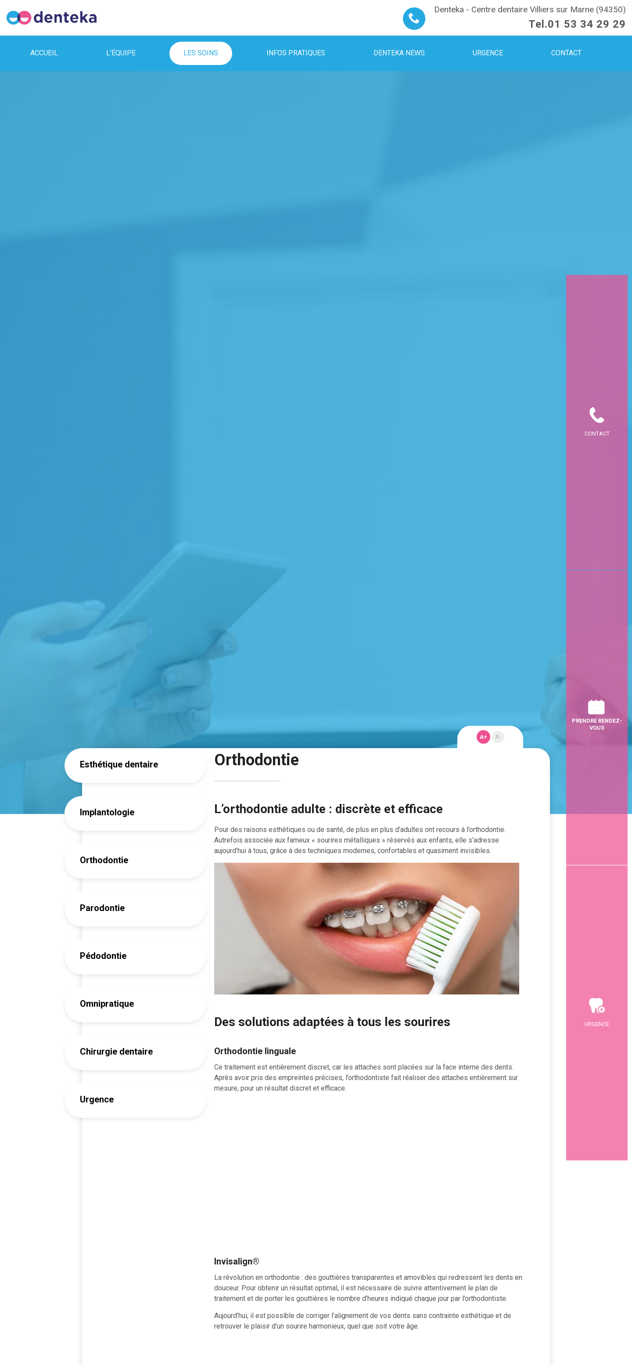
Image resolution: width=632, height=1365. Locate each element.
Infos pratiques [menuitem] (295, 53)
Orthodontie (104, 860)
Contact (597, 298)
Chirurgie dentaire (116, 1051)
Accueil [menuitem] (44, 53)
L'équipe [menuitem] (121, 53)
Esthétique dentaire (119, 764)
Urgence (97, 1099)
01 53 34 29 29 (587, 24)
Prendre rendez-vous (597, 724)
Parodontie (102, 908)
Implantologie (107, 812)
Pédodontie (103, 956)
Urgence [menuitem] (488, 53)
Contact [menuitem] (566, 53)
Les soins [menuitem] (200, 53)
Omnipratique (107, 1003)
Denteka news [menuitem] (399, 53)
